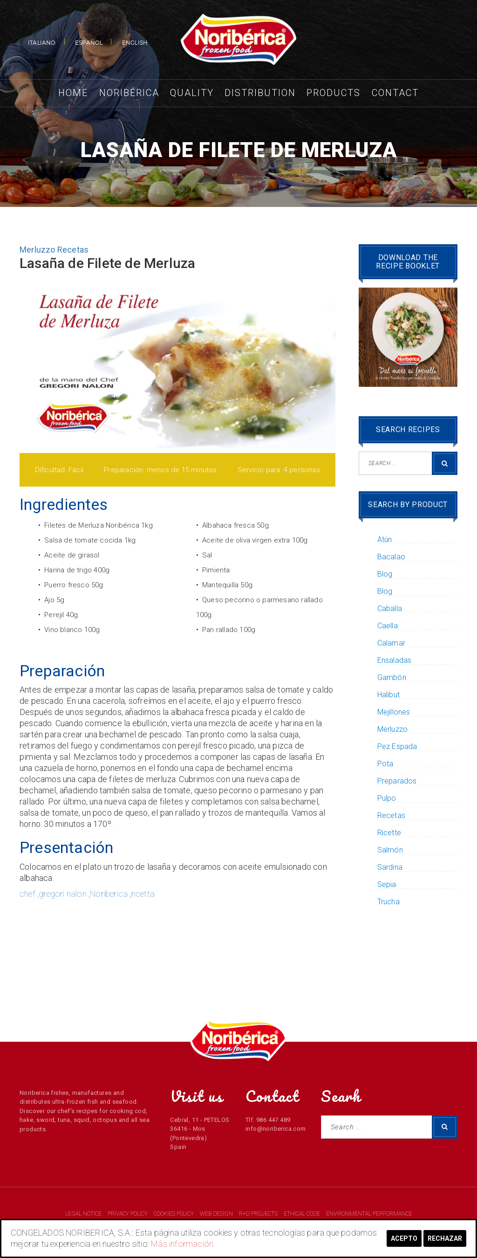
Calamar (391, 643)
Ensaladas (394, 660)
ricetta (143, 894)
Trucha (388, 902)
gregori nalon (63, 894)
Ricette (389, 833)
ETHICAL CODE (302, 1213)
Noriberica (109, 894)
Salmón (390, 850)
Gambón (391, 677)
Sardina (389, 867)
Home (73, 92)
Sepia (386, 884)
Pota (385, 764)
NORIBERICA (238, 39)
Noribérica (129, 92)
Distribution (260, 92)
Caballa (389, 608)
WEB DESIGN (217, 1213)
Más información (182, 1244)
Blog (385, 574)
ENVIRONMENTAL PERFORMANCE (369, 1213)
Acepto (404, 1238)
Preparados (397, 781)
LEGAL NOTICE (84, 1213)
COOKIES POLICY (174, 1213)
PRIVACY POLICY (128, 1213)
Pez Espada (397, 746)
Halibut (388, 695)
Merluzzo (37, 249)
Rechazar (445, 1238)
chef (27, 894)
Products (334, 92)
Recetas (73, 249)
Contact (395, 92)
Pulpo (386, 798)
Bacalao (391, 557)
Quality (192, 92)
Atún (384, 539)
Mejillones (393, 712)
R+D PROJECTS (259, 1213)
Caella (387, 626)
